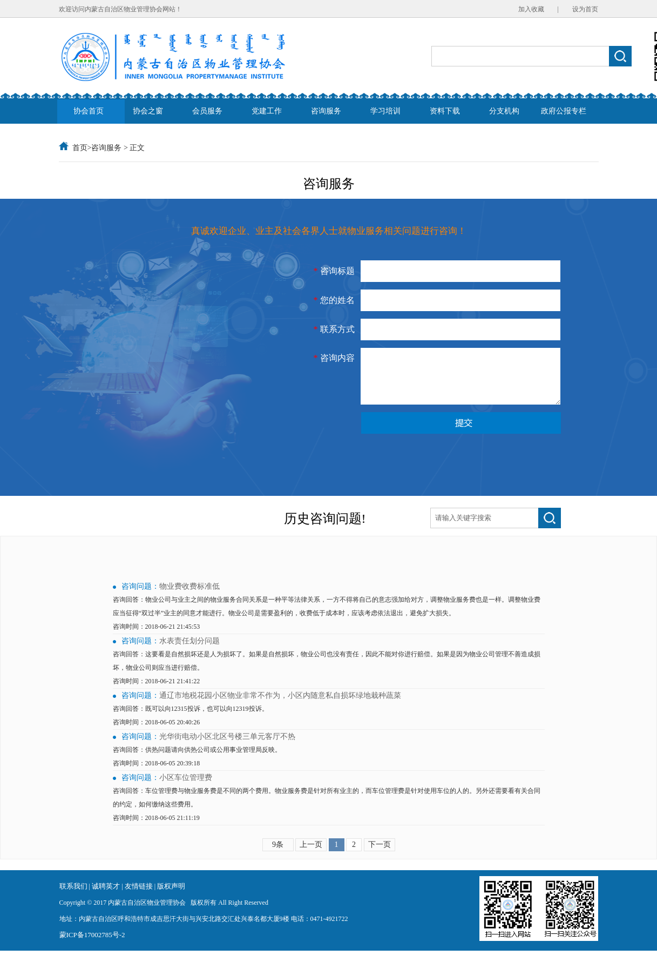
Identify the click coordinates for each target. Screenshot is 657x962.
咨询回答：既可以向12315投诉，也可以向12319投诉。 (190, 720)
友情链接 (139, 897)
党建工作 (267, 111)
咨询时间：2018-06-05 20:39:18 (156, 774)
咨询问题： (140, 598)
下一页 (379, 856)
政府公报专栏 (563, 111)
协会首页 (88, 111)
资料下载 (445, 111)
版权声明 (171, 897)
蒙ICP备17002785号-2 (92, 946)
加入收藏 (531, 9)
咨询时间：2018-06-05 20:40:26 (156, 733)
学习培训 (385, 111)
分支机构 (504, 111)
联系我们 (73, 897)
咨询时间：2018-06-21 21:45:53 (156, 638)
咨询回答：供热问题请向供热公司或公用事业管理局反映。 (197, 761)
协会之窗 (148, 111)
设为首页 (585, 9)
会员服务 (207, 111)
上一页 (311, 856)
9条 (277, 856)
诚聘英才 (106, 897)
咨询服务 (326, 111)
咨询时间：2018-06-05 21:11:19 (156, 829)
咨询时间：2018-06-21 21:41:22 (156, 692)
